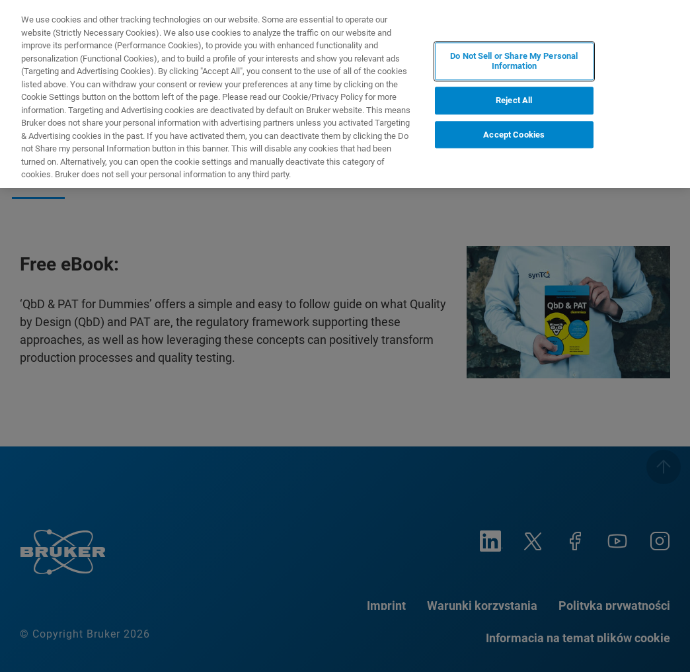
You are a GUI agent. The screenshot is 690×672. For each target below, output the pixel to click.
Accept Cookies (514, 135)
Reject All (514, 100)
